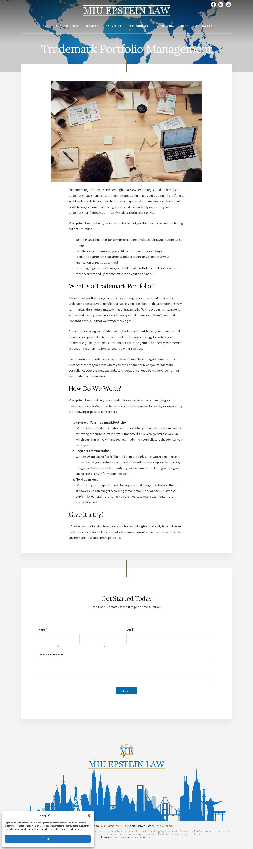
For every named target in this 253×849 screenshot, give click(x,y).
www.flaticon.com (142, 837)
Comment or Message (51, 654)
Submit (126, 691)
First (59, 646)
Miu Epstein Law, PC (112, 826)
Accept (48, 839)
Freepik (122, 837)
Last (103, 646)
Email (130, 629)
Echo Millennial (164, 826)
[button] (89, 815)
